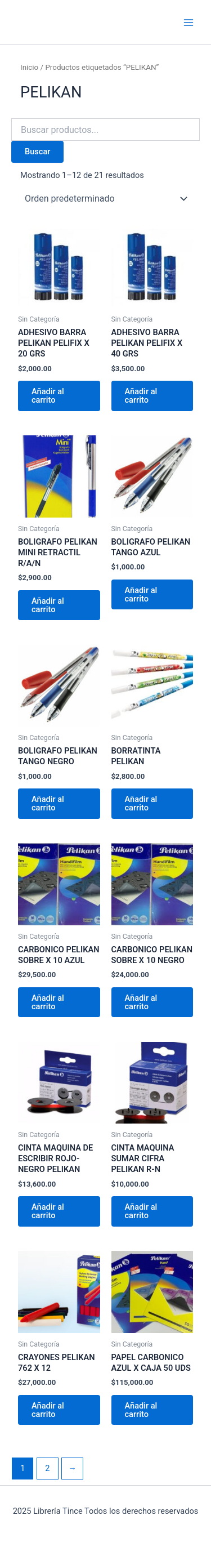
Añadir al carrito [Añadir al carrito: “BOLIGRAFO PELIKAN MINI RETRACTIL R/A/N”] (48, 605)
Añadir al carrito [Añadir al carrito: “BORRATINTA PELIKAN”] (141, 803)
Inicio (29, 67)
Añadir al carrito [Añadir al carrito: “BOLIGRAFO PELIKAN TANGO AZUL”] (141, 594)
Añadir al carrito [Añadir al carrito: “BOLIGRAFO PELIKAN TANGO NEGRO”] (48, 803)
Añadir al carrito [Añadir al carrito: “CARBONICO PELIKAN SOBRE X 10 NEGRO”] (141, 1002)
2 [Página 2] (47, 1468)
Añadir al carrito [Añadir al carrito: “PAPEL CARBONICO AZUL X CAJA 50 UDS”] (141, 1410)
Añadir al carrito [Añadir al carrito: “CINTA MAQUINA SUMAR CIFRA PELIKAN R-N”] (141, 1211)
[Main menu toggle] (188, 22)
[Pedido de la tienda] (105, 199)
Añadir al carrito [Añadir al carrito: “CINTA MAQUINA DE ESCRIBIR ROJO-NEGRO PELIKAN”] (48, 1211)
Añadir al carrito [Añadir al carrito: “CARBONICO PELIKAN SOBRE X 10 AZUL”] (48, 1002)
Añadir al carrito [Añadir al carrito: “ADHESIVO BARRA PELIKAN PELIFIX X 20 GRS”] (48, 395)
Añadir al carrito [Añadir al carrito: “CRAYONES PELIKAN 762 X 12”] (48, 1410)
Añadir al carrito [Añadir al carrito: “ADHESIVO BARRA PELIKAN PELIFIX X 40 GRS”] (141, 395)
